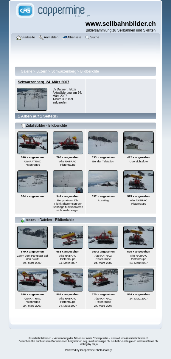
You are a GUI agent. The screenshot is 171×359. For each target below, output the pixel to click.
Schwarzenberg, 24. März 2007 (43, 82)
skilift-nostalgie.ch (99, 341)
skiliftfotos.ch (150, 341)
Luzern (41, 71)
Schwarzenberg (63, 71)
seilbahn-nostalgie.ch (123, 341)
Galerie (26, 71)
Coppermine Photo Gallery (96, 350)
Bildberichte (89, 71)
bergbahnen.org (77, 341)
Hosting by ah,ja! (88, 344)
